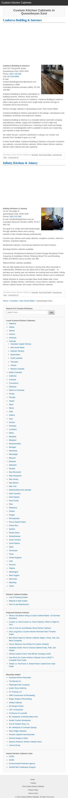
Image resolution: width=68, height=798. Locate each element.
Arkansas (12, 338)
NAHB (11, 760)
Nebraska (12, 465)
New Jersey (13, 479)
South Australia (16, 358)
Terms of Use (33, 793)
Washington (13, 572)
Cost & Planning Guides (18, 597)
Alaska (11, 327)
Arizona (12, 334)
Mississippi (13, 454)
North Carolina (14, 494)
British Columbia (15, 372)
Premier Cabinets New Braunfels (22, 735)
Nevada (12, 469)
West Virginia (14, 575)
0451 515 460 (15, 216)
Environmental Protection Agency (22, 764)
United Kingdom (15, 558)
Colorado (12, 380)
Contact (33, 783)
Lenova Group (14, 745)
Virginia (12, 568)
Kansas (12, 422)
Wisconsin (13, 579)
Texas (11, 554)
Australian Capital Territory (20, 344)
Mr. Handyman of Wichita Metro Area (23, 717)
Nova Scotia (14, 501)
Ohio (11, 504)
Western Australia (17, 369)
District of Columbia (16, 390)
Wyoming (12, 582)
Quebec (12, 529)
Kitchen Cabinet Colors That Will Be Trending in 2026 (30, 654)
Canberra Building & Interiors (22, 20)
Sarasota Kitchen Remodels (20, 678)
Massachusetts (15, 444)
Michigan (12, 447)
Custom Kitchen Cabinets (30, 797)
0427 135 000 (15, 74)
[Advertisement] (34, 43)
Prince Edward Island (17, 522)
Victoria (13, 365)
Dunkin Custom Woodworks (20, 720)
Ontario (12, 511)
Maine (11, 433)
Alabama (12, 324)
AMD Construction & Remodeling (22, 695)
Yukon (11, 586)
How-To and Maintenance (19, 604)
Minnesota (13, 451)
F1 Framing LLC (15, 692)
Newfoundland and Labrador (20, 490)
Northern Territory (17, 351)
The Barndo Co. (15, 681)
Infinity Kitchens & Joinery (20, 163)
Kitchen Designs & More (18, 738)
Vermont (12, 565)
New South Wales (45, 155)
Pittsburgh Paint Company (19, 685)
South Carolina (15, 540)
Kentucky (12, 426)
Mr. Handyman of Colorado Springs (23, 727)
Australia (35, 155)
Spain (11, 547)
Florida (11, 394)
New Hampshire (15, 476)
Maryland (12, 440)
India (11, 412)
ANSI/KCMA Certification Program (22, 767)
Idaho (11, 404)
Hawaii (11, 401)
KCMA (11, 756)
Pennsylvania (14, 518)
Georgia (12, 397)
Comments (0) (13, 157)
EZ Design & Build (16, 706)
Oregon (12, 515)
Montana (12, 461)
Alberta (12, 331)
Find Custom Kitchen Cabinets (33, 786)
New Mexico (14, 483)
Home (5, 301)
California (12, 376)
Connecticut (13, 383)
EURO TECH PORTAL (18, 688)
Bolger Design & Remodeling (20, 699)
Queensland (15, 355)
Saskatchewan (14, 536)
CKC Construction (16, 710)
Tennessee (13, 551)
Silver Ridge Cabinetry (17, 731)
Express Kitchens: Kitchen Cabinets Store (25, 742)
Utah (11, 561)
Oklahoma (13, 508)
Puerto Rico (13, 525)
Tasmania (14, 362)
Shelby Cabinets (15, 703)
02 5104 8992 (13, 76)
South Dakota (14, 543)
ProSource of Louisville (18, 713)
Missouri (12, 458)
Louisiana (12, 429)
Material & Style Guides (18, 601)
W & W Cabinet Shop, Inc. (19, 724)
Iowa (11, 419)
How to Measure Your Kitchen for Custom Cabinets (29, 644)
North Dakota (14, 497)
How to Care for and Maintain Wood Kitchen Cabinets (30, 628)
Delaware (12, 387)
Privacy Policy (33, 790)
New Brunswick (15, 472)
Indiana (12, 415)
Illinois (11, 408)
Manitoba (12, 437)
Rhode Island (14, 533)
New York (12, 486)
